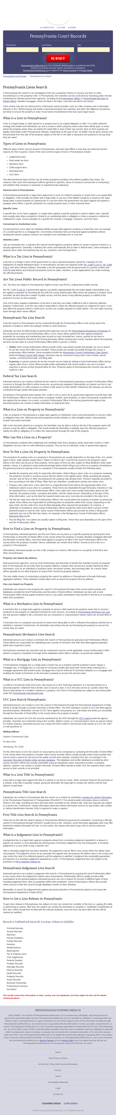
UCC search (85, 718)
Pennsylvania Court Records (15, 76)
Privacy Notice (86, 70)
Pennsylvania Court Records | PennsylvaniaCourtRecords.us (58, 18)
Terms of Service (70, 70)
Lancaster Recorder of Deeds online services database (29, 760)
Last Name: (47, 45)
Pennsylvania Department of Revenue (90, 331)
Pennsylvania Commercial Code (28, 693)
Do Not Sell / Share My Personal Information (58, 1064)
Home (72, 27)
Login (61, 27)
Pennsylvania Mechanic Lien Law (94, 612)
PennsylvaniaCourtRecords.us (33, 66)
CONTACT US (47, 27)
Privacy (58, 1070)
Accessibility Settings (51, 1103)
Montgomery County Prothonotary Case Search (85, 352)
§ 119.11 (21, 290)
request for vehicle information (97, 797)
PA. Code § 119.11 (93, 264)
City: (79, 45)
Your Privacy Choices (58, 1058)
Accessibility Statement (58, 1082)
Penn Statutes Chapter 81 (28, 862)
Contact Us (58, 1094)
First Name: (11, 45)
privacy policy (68, 1040)
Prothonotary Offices (70, 98)
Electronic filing (16, 516)
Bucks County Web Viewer (31, 355)
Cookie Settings (71, 1103)
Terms (58, 1076)
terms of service (47, 1040)
